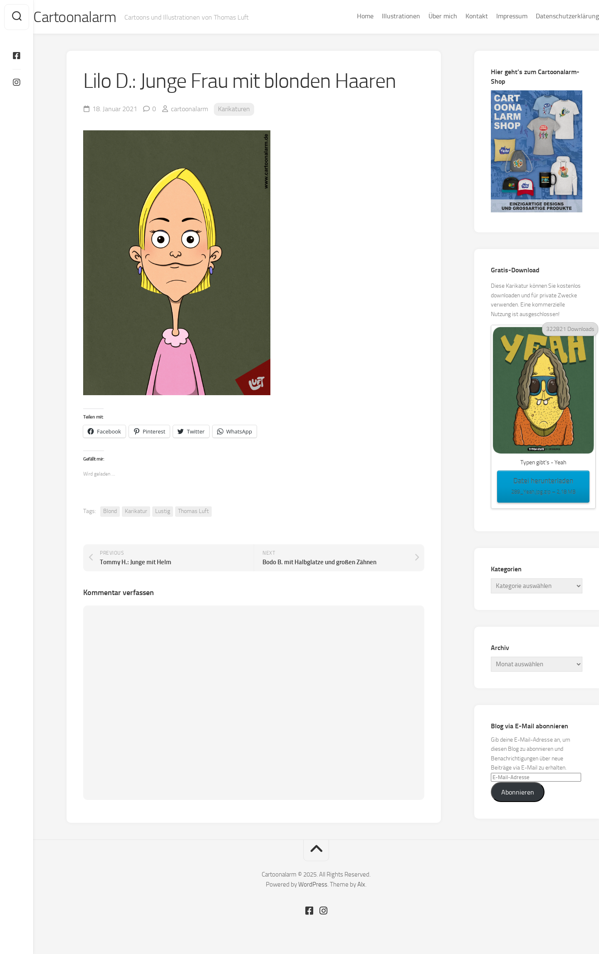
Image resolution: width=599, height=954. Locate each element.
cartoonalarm (189, 109)
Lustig (162, 511)
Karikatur (136, 511)
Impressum (495, 16)
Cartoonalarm (91, 17)
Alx (361, 884)
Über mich (426, 16)
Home (348, 16)
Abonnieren (517, 792)
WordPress (312, 884)
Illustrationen (384, 16)
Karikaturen (234, 109)
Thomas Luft (193, 511)
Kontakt (460, 16)
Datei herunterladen (543, 487)
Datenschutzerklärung (550, 16)
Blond (110, 511)
